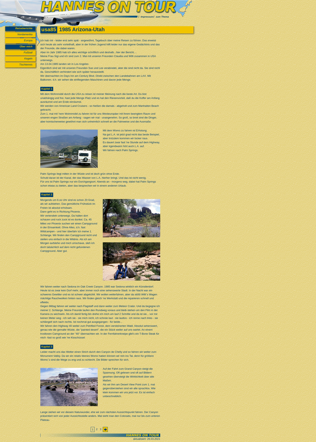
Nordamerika (25, 34)
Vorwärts (106, 430)
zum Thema (162, 16)
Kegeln (28, 58)
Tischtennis (25, 64)
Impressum (147, 16)
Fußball (28, 52)
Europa (28, 40)
